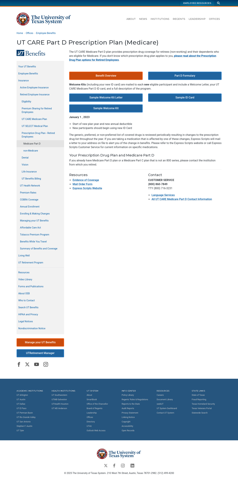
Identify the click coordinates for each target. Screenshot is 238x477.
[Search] (218, 3)
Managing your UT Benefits (34, 220)
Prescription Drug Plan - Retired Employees (38, 135)
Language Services (163, 195)
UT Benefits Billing (31, 178)
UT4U (89, 426)
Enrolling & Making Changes (35, 213)
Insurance (23, 80)
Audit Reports (128, 408)
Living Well (24, 255)
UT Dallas (21, 404)
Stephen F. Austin (24, 426)
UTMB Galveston (59, 399)
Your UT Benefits (27, 66)
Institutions (160, 18)
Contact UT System (165, 412)
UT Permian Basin (25, 412)
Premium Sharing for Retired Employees (37, 110)
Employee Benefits (46, 33)
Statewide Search (200, 412)
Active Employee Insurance (34, 87)
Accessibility (127, 426)
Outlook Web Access (96, 430)
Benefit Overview (106, 75)
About (131, 18)
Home (20, 33)
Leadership (197, 18)
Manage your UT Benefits (40, 342)
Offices (214, 18)
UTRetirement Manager (40, 353)
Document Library (165, 399)
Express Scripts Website (87, 188)
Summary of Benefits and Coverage (38, 248)
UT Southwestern (59, 395)
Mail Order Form (82, 184)
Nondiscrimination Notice (31, 328)
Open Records (128, 430)
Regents (179, 18)
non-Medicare (30, 150)
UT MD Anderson (59, 408)
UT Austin (21, 399)
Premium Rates (28, 192)
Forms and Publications (30, 286)
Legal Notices (25, 321)
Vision (25, 164)
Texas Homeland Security (203, 404)
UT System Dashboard (167, 408)
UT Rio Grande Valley (26, 417)
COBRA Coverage (29, 199)
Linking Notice (128, 417)
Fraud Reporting (199, 399)
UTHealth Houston (60, 404)
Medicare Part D (31, 143)
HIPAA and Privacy (28, 314)
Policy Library (128, 395)
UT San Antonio (24, 421)
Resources (24, 272)
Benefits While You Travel (33, 241)
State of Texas (198, 395)
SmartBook (92, 399)
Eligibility (26, 101)
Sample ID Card (184, 97)
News (143, 18)
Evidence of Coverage (85, 180)
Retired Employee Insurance (35, 94)
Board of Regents (94, 408)
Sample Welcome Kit (105, 108)
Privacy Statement (130, 412)
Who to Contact (26, 300)
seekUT (160, 404)
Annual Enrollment (29, 206)
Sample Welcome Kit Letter (105, 97)
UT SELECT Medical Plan (35, 126)
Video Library (25, 279)
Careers (160, 395)
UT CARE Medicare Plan (34, 119)
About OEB (24, 293)
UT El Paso (21, 408)
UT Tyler (20, 430)
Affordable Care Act (30, 227)
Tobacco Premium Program (34, 234)
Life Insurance (29, 171)
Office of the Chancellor (97, 404)
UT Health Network (30, 185)
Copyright (126, 421)
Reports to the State (131, 404)
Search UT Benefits (28, 307)
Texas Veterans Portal (202, 408)
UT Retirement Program (30, 262)
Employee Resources (197, 3)
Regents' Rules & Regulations (135, 399)
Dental (25, 157)
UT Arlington (22, 395)
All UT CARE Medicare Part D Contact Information (181, 199)
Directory (91, 421)
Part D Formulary (184, 75)
